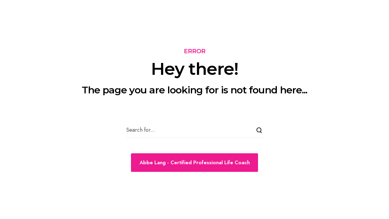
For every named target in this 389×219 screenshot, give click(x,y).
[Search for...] (194, 130)
